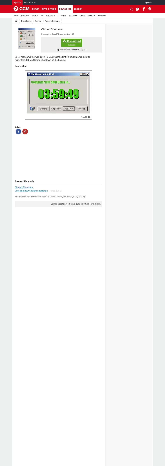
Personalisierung (52, 21)
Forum (35, 9)
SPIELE (16, 16)
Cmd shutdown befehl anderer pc (31, 190)
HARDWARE (102, 16)
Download (72, 42)
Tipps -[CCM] (55, 190)
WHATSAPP (73, 16)
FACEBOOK (91, 16)
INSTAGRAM (62, 16)
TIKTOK (82, 16)
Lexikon (78, 9)
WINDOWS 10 (50, 16)
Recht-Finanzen (30, 2)
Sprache (148, 2)
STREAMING (25, 16)
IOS (42, 16)
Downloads (65, 9)
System (38, 21)
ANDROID (35, 16)
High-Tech (17, 2)
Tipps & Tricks (49, 9)
